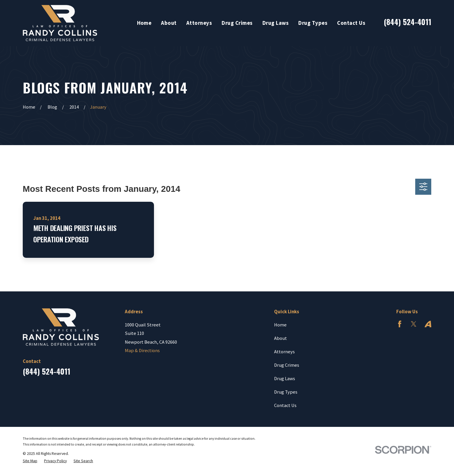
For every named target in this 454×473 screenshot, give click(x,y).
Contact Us (285, 405)
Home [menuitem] (144, 23)
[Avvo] (428, 324)
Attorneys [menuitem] (199, 23)
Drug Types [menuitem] (312, 23)
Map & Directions (142, 350)
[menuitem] (30, 461)
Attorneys (284, 352)
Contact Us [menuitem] (351, 23)
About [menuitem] (169, 23)
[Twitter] (413, 324)
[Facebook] (399, 324)
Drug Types (285, 392)
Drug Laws (284, 378)
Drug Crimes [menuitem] (237, 23)
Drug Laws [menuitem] (275, 23)
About (280, 338)
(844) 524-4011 (407, 21)
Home (280, 325)
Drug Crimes (286, 365)
